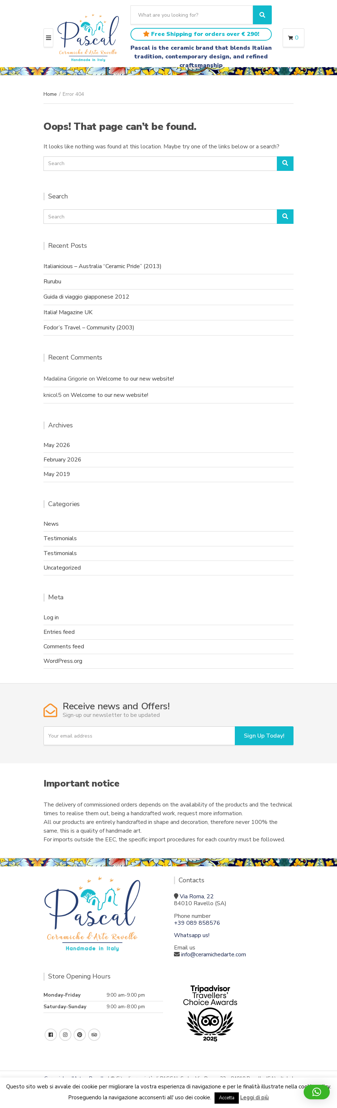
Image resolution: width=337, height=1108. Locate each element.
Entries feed (59, 632)
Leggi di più (254, 1097)
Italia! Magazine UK (67, 312)
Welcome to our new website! (135, 379)
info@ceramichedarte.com (213, 955)
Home (50, 94)
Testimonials (60, 538)
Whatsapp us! (191, 935)
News (51, 524)
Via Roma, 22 (197, 896)
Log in (51, 617)
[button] (317, 1092)
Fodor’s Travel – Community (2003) (88, 328)
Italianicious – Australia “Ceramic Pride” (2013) (102, 266)
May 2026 (56, 445)
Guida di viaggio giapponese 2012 (86, 297)
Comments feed (63, 647)
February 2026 (62, 460)
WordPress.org (62, 661)
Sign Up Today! (264, 736)
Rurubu (52, 282)
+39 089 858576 (197, 923)
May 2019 (56, 474)
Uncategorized (62, 568)
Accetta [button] (226, 1098)
